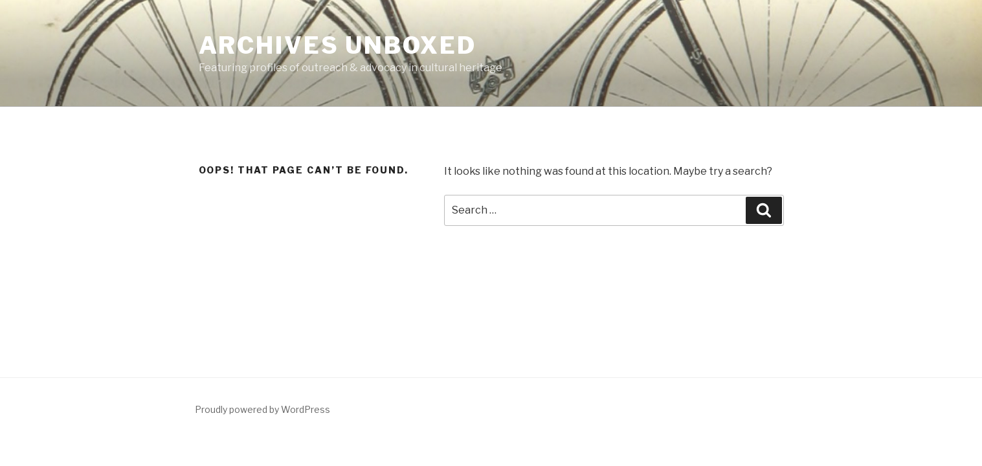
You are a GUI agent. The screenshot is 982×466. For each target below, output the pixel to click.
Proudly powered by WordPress (262, 409)
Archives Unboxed (337, 45)
